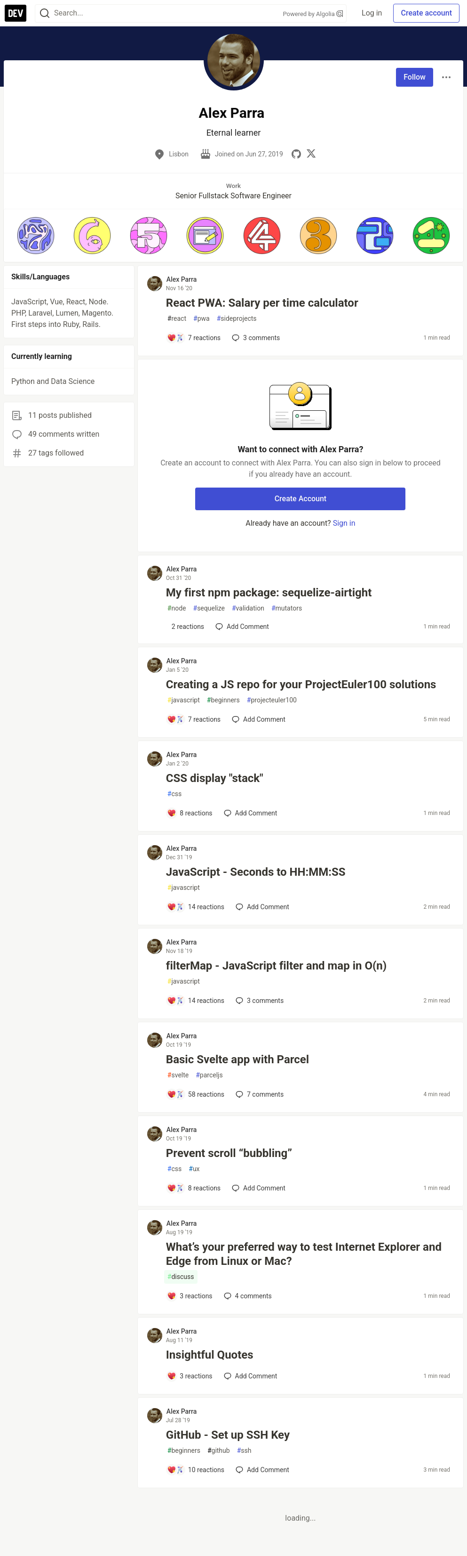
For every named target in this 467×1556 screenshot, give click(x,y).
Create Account (301, 498)
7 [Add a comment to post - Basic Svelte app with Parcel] (259, 1094)
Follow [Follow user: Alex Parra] (415, 77)
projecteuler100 (272, 700)
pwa (201, 319)
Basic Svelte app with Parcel (237, 1059)
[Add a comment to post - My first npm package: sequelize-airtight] (185, 626)
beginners (223, 700)
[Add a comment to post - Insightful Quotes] (189, 1376)
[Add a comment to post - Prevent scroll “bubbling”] (193, 1188)
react (176, 319)
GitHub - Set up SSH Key (228, 1435)
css (174, 794)
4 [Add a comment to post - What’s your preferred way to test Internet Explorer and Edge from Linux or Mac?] (247, 1296)
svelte (178, 1075)
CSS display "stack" (214, 778)
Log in (372, 12)
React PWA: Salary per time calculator (262, 303)
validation (248, 608)
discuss (180, 1277)
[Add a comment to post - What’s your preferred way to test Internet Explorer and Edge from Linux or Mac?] (189, 1295)
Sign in (344, 523)
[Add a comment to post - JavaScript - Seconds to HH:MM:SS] (195, 906)
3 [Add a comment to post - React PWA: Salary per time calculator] (255, 337)
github (218, 1451)
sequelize (209, 608)
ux (194, 1169)
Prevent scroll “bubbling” (229, 1153)
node (176, 608)
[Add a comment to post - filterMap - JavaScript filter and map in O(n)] (195, 1000)
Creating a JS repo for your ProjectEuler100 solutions (301, 684)
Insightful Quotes (209, 1354)
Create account (426, 12)
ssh (244, 1451)
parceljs (209, 1075)
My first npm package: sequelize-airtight (269, 592)
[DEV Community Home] (15, 13)
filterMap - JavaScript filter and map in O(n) (276, 965)
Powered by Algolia (313, 13)
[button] (35, 235)
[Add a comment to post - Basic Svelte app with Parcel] (195, 1094)
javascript (183, 700)
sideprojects (237, 319)
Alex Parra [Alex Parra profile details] (181, 279)
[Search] (44, 13)
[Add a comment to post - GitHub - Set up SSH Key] (195, 1469)
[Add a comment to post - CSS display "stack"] (189, 813)
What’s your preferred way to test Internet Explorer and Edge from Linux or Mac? (304, 1254)
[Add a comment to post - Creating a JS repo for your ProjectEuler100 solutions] (193, 719)
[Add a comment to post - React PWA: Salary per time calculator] (193, 337)
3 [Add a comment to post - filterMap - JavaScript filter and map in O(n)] (259, 1000)
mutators (286, 608)
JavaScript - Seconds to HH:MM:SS (256, 872)
